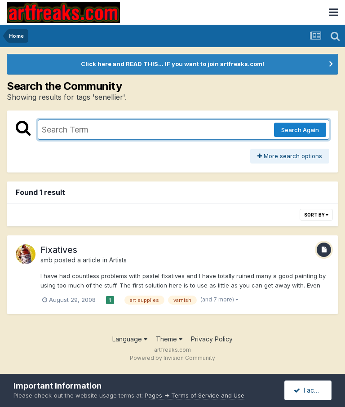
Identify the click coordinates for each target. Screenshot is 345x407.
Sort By (316, 214)
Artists (118, 260)
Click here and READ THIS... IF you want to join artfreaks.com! (172, 63)
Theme (169, 339)
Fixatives (58, 249)
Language (129, 339)
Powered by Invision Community (172, 357)
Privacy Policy (212, 339)
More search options (289, 155)
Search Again (300, 129)
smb (46, 260)
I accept (310, 390)
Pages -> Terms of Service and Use (194, 395)
